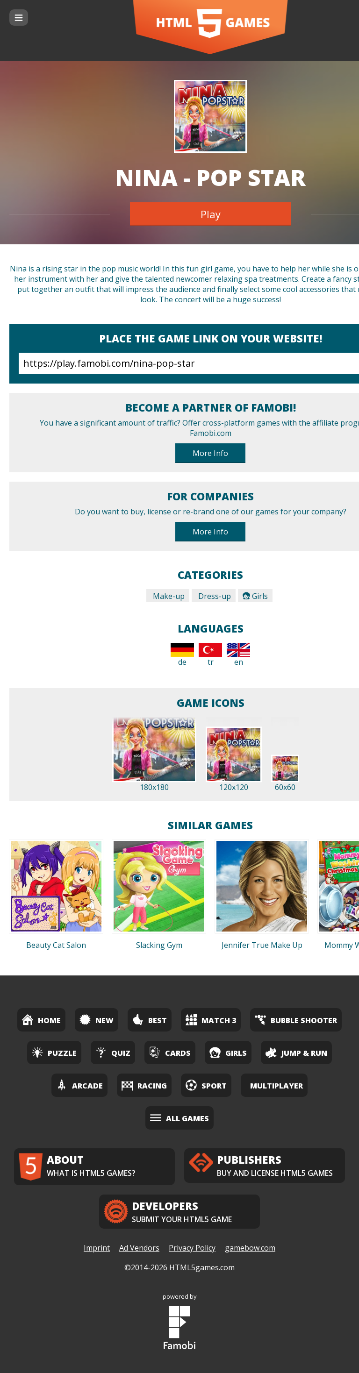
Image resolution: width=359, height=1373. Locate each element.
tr (210, 655)
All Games (179, 1118)
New (96, 1019)
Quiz (112, 1052)
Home (41, 1019)
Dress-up (213, 596)
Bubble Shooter (296, 1019)
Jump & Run (296, 1052)
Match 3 (211, 1019)
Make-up (168, 596)
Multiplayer (276, 1086)
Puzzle (54, 1052)
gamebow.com (250, 1248)
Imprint (97, 1248)
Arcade (79, 1085)
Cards (170, 1052)
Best (149, 1019)
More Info (210, 453)
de (182, 655)
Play (211, 214)
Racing (144, 1085)
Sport (206, 1085)
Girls (255, 596)
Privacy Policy (192, 1248)
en (238, 655)
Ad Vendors (139, 1248)
